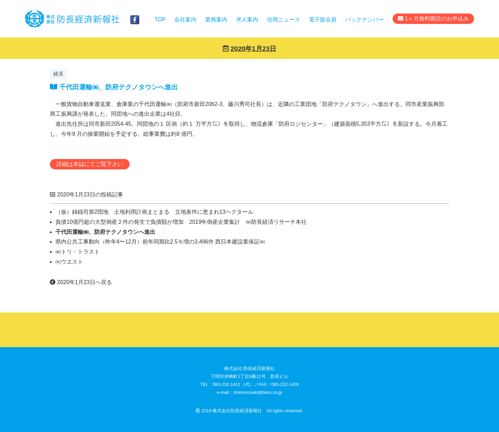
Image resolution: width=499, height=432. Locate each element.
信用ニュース (283, 20)
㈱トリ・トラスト (108, 252)
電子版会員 (322, 20)
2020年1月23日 (253, 48)
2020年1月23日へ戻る (81, 282)
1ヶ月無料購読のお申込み (433, 18)
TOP (160, 20)
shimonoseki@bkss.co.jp (257, 392)
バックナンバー (364, 20)
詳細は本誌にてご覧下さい (89, 164)
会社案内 (185, 20)
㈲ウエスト (69, 262)
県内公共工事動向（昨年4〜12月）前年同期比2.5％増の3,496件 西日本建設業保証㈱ (160, 242)
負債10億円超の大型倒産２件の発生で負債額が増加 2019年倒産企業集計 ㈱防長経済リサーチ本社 (181, 222)
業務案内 (216, 20)
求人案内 (247, 20)
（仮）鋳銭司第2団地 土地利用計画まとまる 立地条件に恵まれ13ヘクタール (154, 212)
